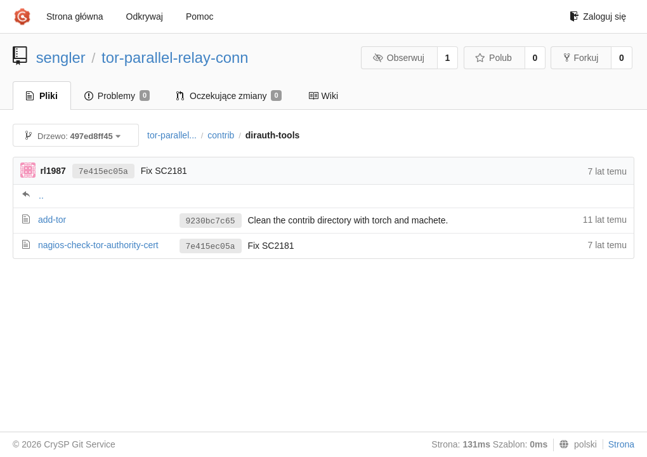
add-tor (52, 220)
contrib (220, 135)
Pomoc (200, 16)
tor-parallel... (172, 135)
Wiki (323, 96)
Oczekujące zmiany (229, 96)
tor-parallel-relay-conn (174, 57)
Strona (621, 444)
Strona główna (74, 16)
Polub (493, 58)
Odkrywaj (144, 16)
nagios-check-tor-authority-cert (98, 245)
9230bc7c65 (210, 221)
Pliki (42, 96)
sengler (61, 57)
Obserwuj (398, 58)
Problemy (117, 96)
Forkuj (581, 58)
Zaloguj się (598, 16)
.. (41, 195)
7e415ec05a (103, 171)
